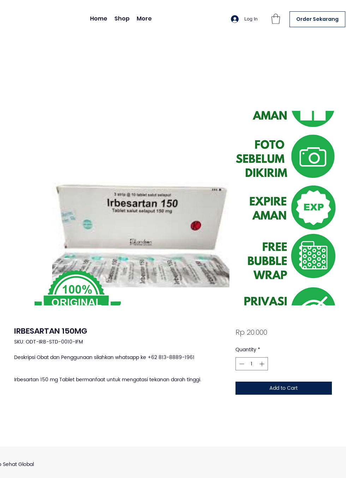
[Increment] (262, 364)
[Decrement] (241, 364)
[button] (276, 19)
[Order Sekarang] (317, 19)
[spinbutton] (251, 364)
